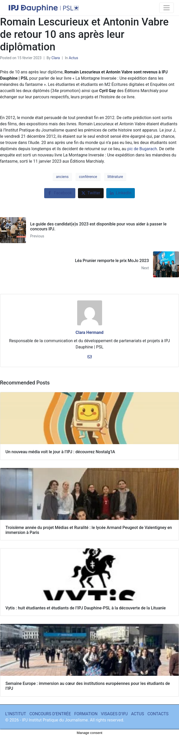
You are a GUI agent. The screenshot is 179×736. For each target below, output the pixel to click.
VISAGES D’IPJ (114, 713)
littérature (115, 177)
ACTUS (137, 713)
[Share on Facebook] (59, 193)
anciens (62, 177)
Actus (73, 58)
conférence (88, 177)
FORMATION (86, 713)
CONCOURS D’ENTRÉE (50, 713)
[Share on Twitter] (91, 193)
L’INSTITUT (15, 713)
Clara (55, 58)
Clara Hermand (90, 332)
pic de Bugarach (142, 148)
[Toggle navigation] (166, 8)
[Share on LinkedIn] (120, 193)
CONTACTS (157, 713)
